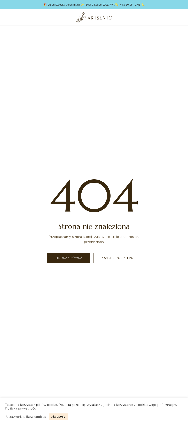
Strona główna (68, 257)
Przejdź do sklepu (117, 257)
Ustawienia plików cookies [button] (26, 417)
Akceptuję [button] (58, 416)
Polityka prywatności (20, 408)
